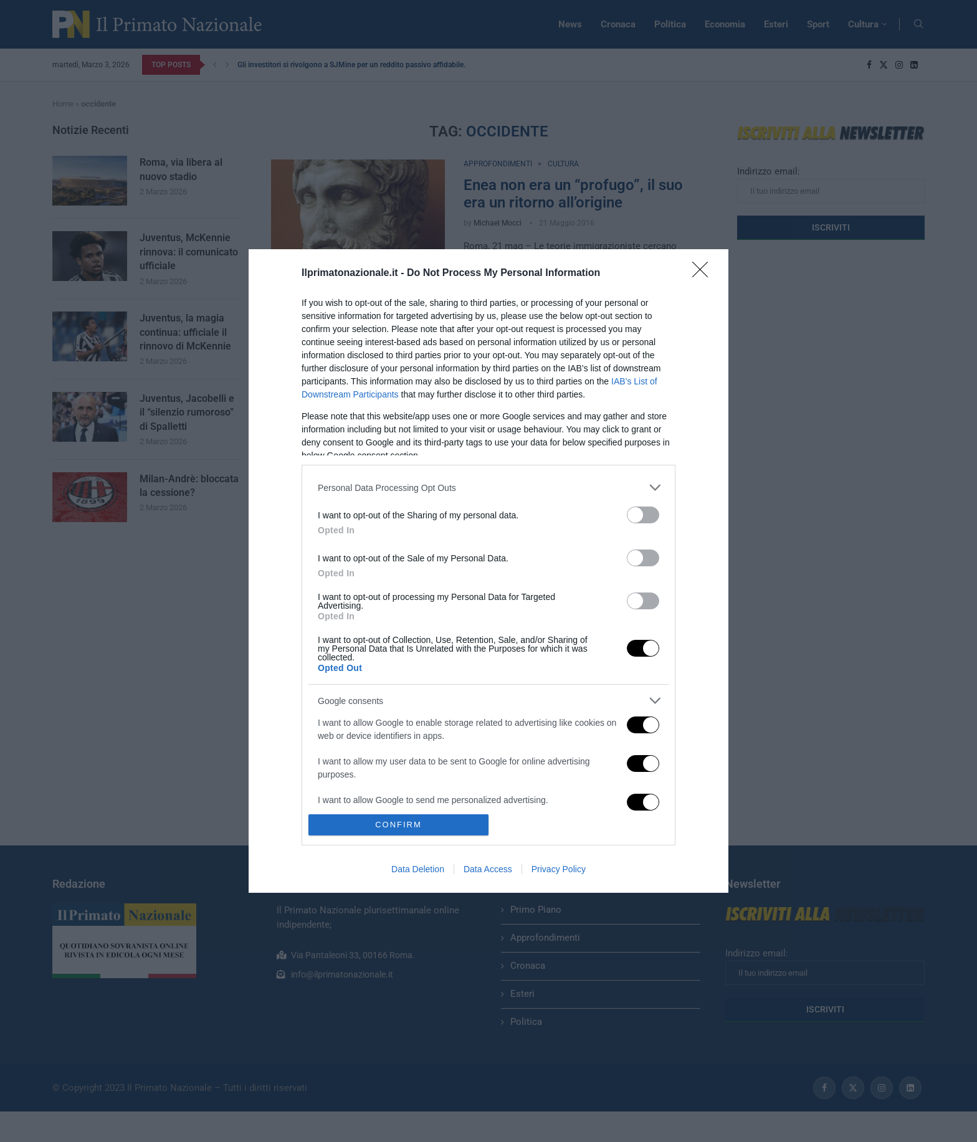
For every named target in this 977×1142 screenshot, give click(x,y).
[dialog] (488, 571)
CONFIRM (398, 824)
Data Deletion (417, 869)
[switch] (643, 515)
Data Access (488, 869)
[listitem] (488, 487)
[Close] (704, 273)
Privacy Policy (558, 869)
